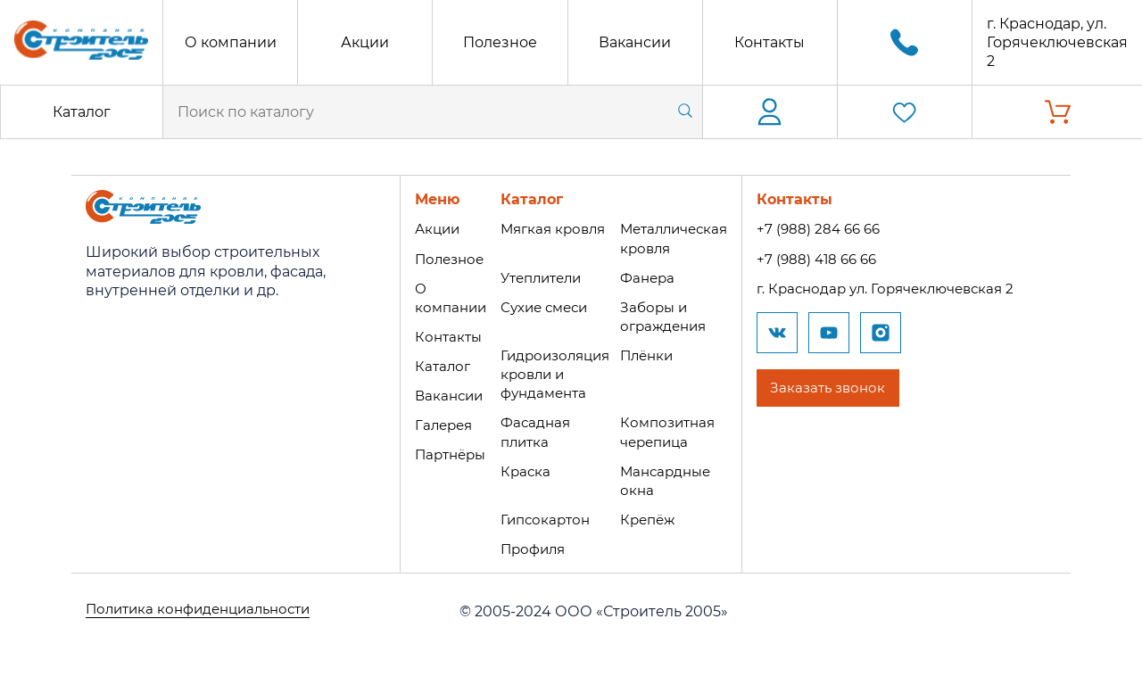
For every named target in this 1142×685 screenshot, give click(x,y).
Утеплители (538, 277)
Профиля (529, 549)
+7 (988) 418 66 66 (830, 259)
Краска (520, 471)
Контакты (769, 42)
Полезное (500, 42)
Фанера (651, 277)
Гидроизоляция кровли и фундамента (552, 374)
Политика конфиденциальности (206, 611)
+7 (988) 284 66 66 (831, 228)
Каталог (82, 111)
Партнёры (441, 454)
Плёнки (650, 355)
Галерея (434, 425)
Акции (365, 42)
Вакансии (635, 42)
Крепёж (651, 519)
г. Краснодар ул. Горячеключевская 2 (903, 288)
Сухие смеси (541, 307)
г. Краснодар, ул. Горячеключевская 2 (1057, 42)
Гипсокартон (541, 519)
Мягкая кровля (550, 228)
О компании (231, 42)
